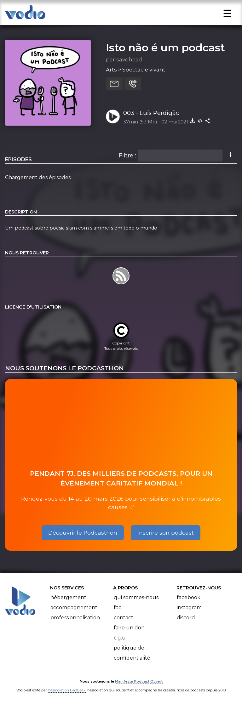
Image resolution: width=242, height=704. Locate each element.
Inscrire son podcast (165, 532)
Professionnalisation (75, 618)
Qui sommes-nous (136, 597)
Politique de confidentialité (132, 653)
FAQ (118, 607)
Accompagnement (73, 607)
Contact (123, 618)
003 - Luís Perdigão (151, 112)
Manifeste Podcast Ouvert (139, 681)
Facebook (188, 597)
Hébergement (68, 597)
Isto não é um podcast (165, 47)
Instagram (189, 607)
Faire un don (129, 628)
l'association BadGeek (67, 690)
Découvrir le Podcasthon (82, 532)
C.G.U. (120, 638)
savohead (129, 59)
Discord (186, 618)
